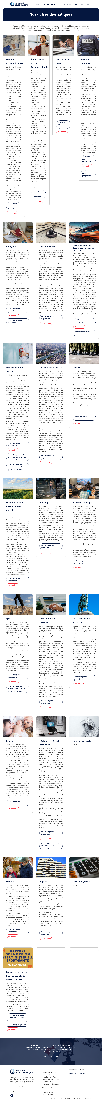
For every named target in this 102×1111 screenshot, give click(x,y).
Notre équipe (80, 4)
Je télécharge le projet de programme (88, 173)
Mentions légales (84, 1091)
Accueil (38, 4)
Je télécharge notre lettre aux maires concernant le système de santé (17, 455)
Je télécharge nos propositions (13, 206)
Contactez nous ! (51, 1049)
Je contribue (12, 213)
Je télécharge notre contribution (15, 320)
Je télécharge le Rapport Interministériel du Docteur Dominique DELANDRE (17, 464)
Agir (88, 4)
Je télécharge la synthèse (17, 1019)
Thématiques (66, 4)
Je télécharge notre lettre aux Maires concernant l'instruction (50, 840)
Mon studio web (68, 1091)
